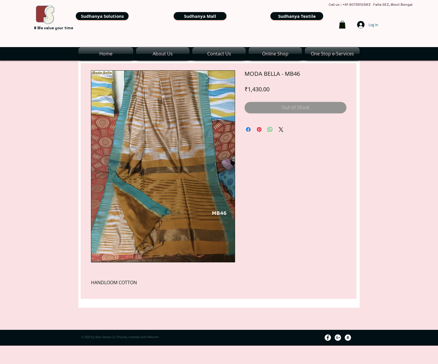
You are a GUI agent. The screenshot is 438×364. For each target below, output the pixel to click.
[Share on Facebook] (248, 129)
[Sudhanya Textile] (296, 16)
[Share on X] (281, 129)
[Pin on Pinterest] (259, 129)
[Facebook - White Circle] (328, 337)
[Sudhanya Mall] (200, 16)
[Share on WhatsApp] (270, 129)
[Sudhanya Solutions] (102, 16)
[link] (342, 24)
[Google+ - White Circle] (338, 337)
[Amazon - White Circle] (348, 337)
